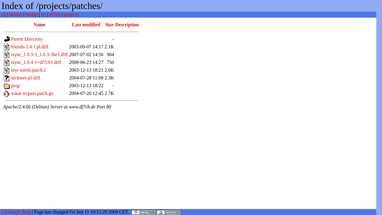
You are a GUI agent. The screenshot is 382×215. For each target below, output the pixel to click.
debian (15, 14)
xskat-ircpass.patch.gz (32, 93)
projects (71, 14)
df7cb (54, 14)
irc (43, 14)
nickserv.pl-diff (25, 77)
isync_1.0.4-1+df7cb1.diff (36, 62)
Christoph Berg (16, 211)
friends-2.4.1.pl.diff (29, 46)
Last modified (86, 24)
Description (127, 24)
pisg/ (15, 85)
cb (3, 14)
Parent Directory (27, 39)
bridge (31, 14)
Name (39, 24)
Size (109, 24)
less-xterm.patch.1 (28, 70)
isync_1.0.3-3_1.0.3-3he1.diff (39, 54)
